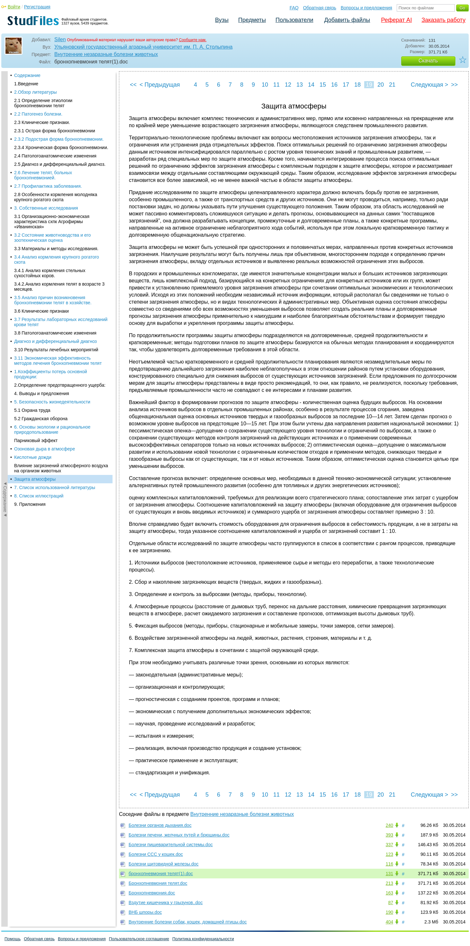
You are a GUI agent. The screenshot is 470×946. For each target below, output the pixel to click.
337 (389, 844)
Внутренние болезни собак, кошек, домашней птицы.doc (188, 921)
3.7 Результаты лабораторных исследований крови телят (60, 110)
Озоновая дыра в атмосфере (44, 237)
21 (392, 84)
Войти (14, 6)
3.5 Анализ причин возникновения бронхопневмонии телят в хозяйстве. (53, 88)
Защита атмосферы (35, 267)
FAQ (294, 7)
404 (389, 921)
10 (265, 84)
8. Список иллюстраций (38, 284)
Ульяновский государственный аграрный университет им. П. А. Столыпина (143, 47)
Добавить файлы (347, 20)
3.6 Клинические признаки (41, 99)
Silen (60, 39)
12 (288, 84)
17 (346, 84)
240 (389, 825)
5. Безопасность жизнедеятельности (52, 190)
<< (133, 84)
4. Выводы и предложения (41, 181)
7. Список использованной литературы (54, 275)
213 (389, 883)
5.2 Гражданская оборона (41, 206)
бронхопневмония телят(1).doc (161, 873)
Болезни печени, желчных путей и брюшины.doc (179, 834)
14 (311, 84)
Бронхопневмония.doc (152, 892)
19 (369, 84)
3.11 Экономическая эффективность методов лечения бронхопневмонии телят (58, 149)
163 (389, 892)
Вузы (222, 20)
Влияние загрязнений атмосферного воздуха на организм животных (61, 256)
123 (389, 854)
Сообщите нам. (193, 40)
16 (334, 84)
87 (390, 902)
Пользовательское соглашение (139, 938)
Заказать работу (443, 20)
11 (276, 84)
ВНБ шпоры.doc (145, 912)
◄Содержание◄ (5, 184)
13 (299, 84)
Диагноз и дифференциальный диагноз (55, 129)
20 (380, 84)
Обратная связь (319, 7)
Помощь (13, 938)
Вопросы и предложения (366, 7)
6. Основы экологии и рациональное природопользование (52, 218)
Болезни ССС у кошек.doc (156, 854)
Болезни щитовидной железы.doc (164, 863)
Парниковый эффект (36, 228)
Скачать (428, 60)
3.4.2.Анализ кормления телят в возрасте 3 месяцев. (59, 75)
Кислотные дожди (32, 245)
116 (389, 863)
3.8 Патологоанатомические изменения (55, 121)
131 (389, 873)
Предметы (252, 20)
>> (454, 84)
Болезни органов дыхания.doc (160, 825)
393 (389, 834)
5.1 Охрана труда (32, 198)
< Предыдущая (160, 84)
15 (323, 84)
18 (357, 84)
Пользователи (294, 20)
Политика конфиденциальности (203, 938)
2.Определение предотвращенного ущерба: (59, 173)
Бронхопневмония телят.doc (158, 883)
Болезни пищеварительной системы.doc (171, 844)
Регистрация (37, 6)
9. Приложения (29, 292)
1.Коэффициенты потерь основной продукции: (50, 162)
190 (389, 912)
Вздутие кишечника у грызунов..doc (166, 902)
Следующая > (429, 84)
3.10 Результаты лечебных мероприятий (56, 137)
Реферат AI (396, 20)
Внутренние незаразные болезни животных (106, 54)
